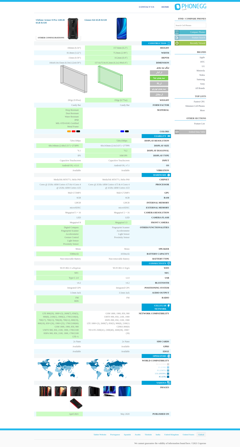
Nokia (202, 75)
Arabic (138, 434)
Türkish (148, 434)
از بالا (159, 83)
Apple (202, 57)
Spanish (127, 434)
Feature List (199, 123)
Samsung (201, 79)
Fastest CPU (199, 101)
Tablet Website (100, 434)
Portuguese (115, 434)
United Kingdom (171, 434)
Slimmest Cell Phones (195, 106)
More (202, 110)
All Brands (200, 88)
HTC (202, 62)
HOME (165, 7)
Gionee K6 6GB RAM (96, 20)
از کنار (159, 72)
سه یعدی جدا (159, 78)
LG (203, 66)
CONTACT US (146, 7)
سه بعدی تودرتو (159, 89)
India (158, 434)
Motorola (201, 70)
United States (188, 434)
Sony (202, 84)
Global (201, 434)
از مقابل (159, 94)
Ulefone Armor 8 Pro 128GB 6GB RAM (50, 21)
